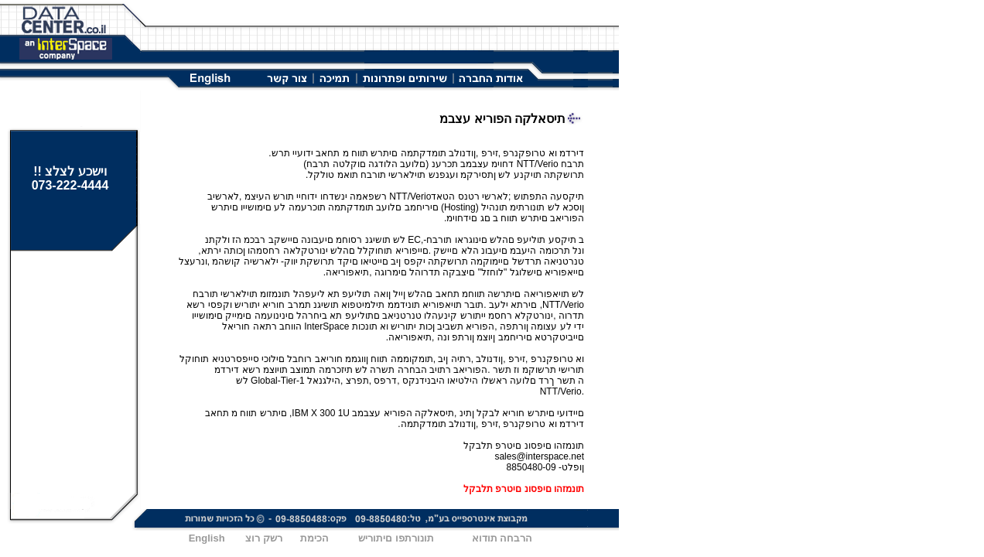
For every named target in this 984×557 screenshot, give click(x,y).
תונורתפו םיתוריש (396, 538)
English (207, 538)
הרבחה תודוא (502, 538)
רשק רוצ (263, 538)
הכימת (314, 538)
